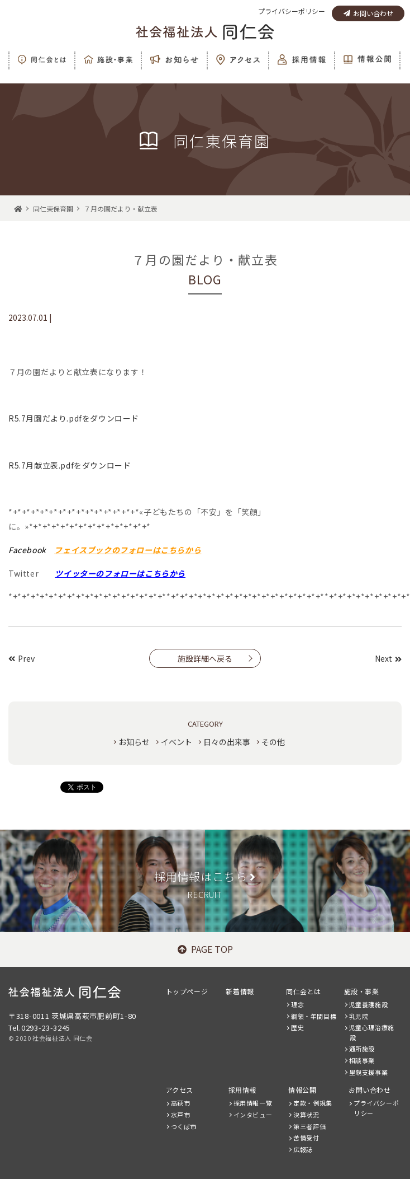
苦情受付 (306, 1137)
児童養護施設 (368, 1004)
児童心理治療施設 (371, 1032)
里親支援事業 (368, 1072)
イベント (176, 741)
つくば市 (184, 1126)
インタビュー (253, 1114)
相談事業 (362, 1060)
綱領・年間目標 (313, 1016)
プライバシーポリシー (291, 11)
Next (388, 658)
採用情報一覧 (253, 1102)
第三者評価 (309, 1126)
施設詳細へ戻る (205, 658)
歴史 (297, 1027)
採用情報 (242, 1089)
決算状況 (306, 1114)
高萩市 (180, 1102)
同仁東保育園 (53, 208)
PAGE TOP (205, 949)
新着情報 (240, 991)
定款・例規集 (312, 1102)
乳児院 (359, 1016)
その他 (273, 741)
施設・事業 (361, 991)
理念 (297, 1004)
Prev (21, 658)
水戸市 (180, 1114)
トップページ (187, 991)
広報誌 (303, 1149)
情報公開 (302, 1089)
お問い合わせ (368, 13)
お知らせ (134, 741)
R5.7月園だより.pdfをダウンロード (73, 418)
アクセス (179, 1089)
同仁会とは (303, 991)
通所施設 (362, 1048)
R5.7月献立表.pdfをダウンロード (69, 465)
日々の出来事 (226, 741)
